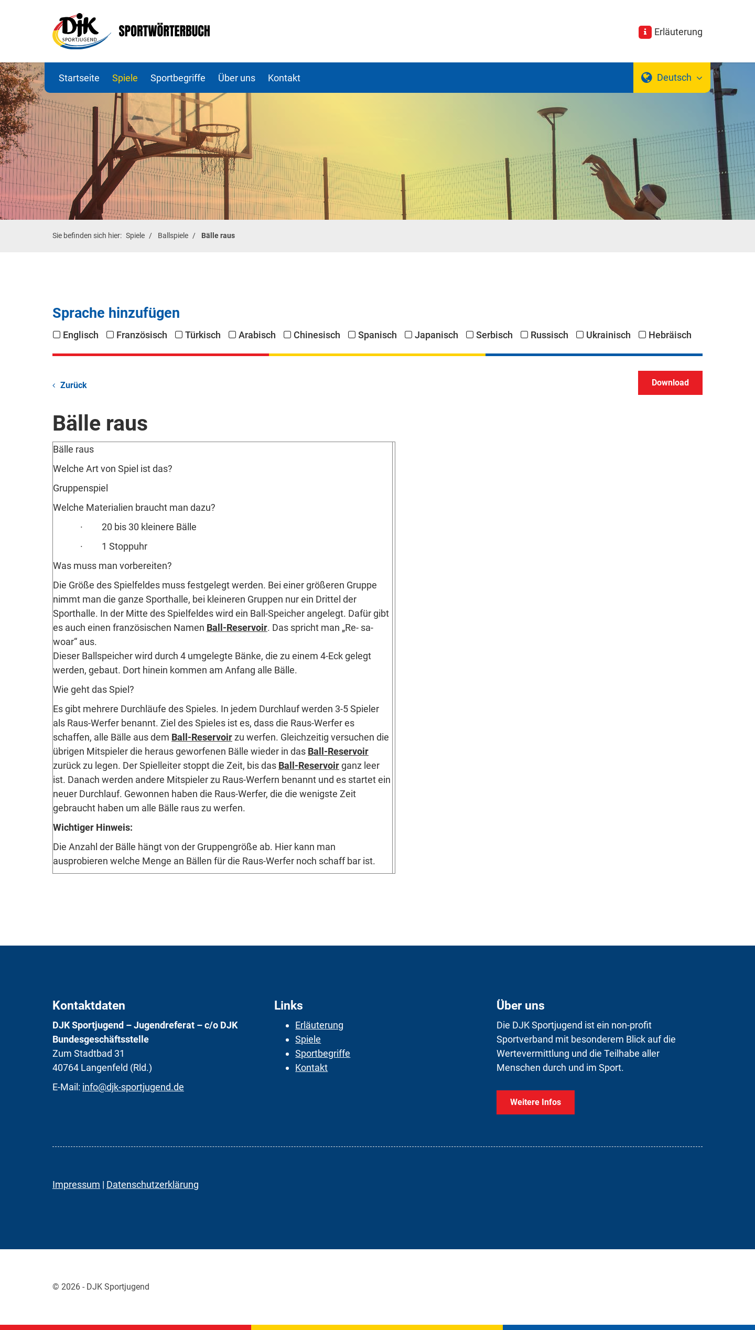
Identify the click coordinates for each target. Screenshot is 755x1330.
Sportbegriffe (178, 77)
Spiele (125, 77)
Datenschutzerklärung (152, 1184)
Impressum (76, 1184)
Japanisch (436, 334)
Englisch (81, 334)
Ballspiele (173, 235)
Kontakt (284, 77)
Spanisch (377, 334)
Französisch (141, 334)
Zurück (73, 385)
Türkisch (203, 334)
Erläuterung (678, 31)
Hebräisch (670, 334)
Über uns (236, 77)
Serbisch (494, 334)
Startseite (79, 77)
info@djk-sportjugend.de (133, 1086)
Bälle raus (218, 235)
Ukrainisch (608, 334)
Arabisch (257, 334)
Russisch (549, 334)
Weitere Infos (535, 1102)
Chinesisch (317, 334)
